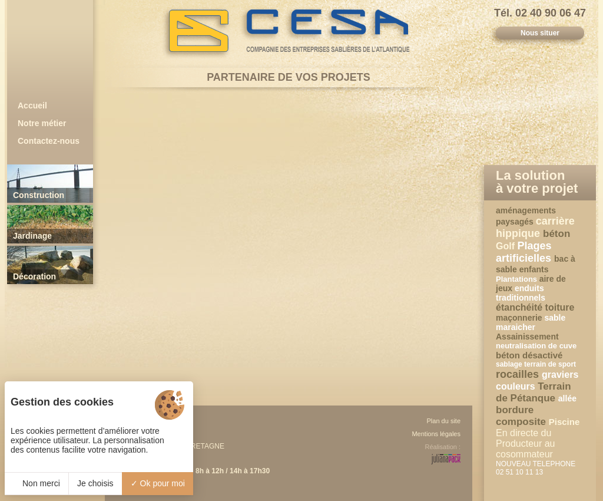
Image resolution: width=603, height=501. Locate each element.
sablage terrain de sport (536, 364)
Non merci (36, 483)
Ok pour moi (158, 483)
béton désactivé (529, 355)
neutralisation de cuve (536, 345)
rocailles (519, 374)
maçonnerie (520, 317)
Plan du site (443, 420)
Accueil (32, 105)
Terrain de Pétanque (533, 392)
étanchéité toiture (535, 307)
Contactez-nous (48, 141)
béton (556, 233)
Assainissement (527, 336)
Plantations (517, 279)
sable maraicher (530, 322)
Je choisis (95, 483)
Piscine (564, 422)
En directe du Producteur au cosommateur (525, 443)
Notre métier (42, 123)
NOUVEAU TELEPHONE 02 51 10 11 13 (535, 468)
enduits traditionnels (520, 293)
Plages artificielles (525, 252)
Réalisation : (442, 446)
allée (567, 398)
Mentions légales (436, 433)
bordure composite (522, 415)
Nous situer (540, 33)
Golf (506, 246)
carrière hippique (535, 227)
